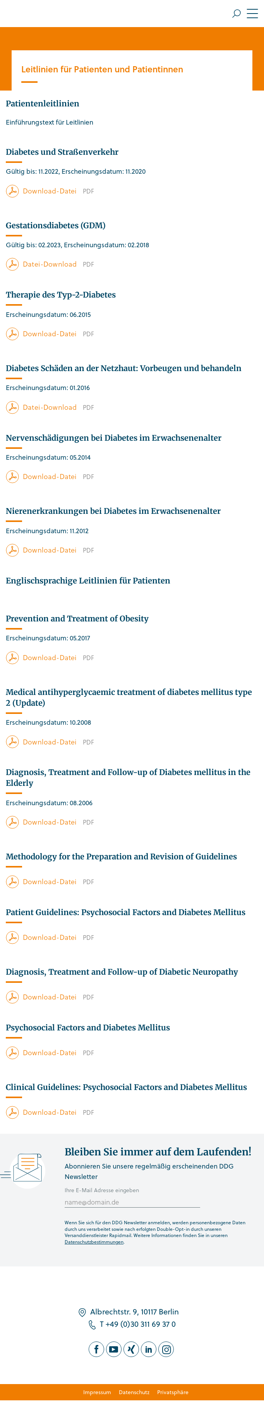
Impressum (97, 1392)
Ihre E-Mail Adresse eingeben (102, 1190)
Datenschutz (134, 1392)
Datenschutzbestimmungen (94, 1241)
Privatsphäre (173, 1392)
